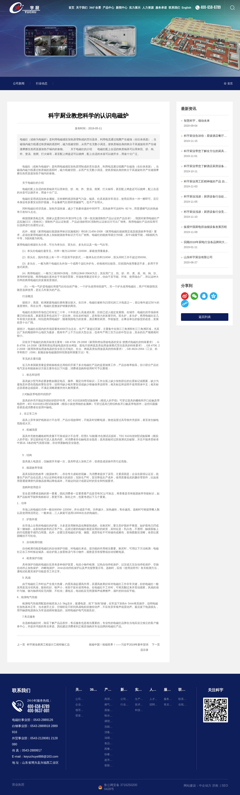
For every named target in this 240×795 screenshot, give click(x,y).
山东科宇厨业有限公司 (198, 257)
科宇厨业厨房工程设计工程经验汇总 (48, 644)
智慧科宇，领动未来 (197, 120)
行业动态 (41, 83)
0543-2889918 (40, 726)
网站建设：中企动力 (197, 785)
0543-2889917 (32, 750)
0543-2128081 (40, 738)
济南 (215, 785)
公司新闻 (18, 83)
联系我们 (21, 690)
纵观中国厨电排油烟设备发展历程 (205, 226)
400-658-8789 (210, 15)
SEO (224, 785)
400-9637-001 (38, 711)
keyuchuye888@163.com (41, 756)
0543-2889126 (43, 719)
